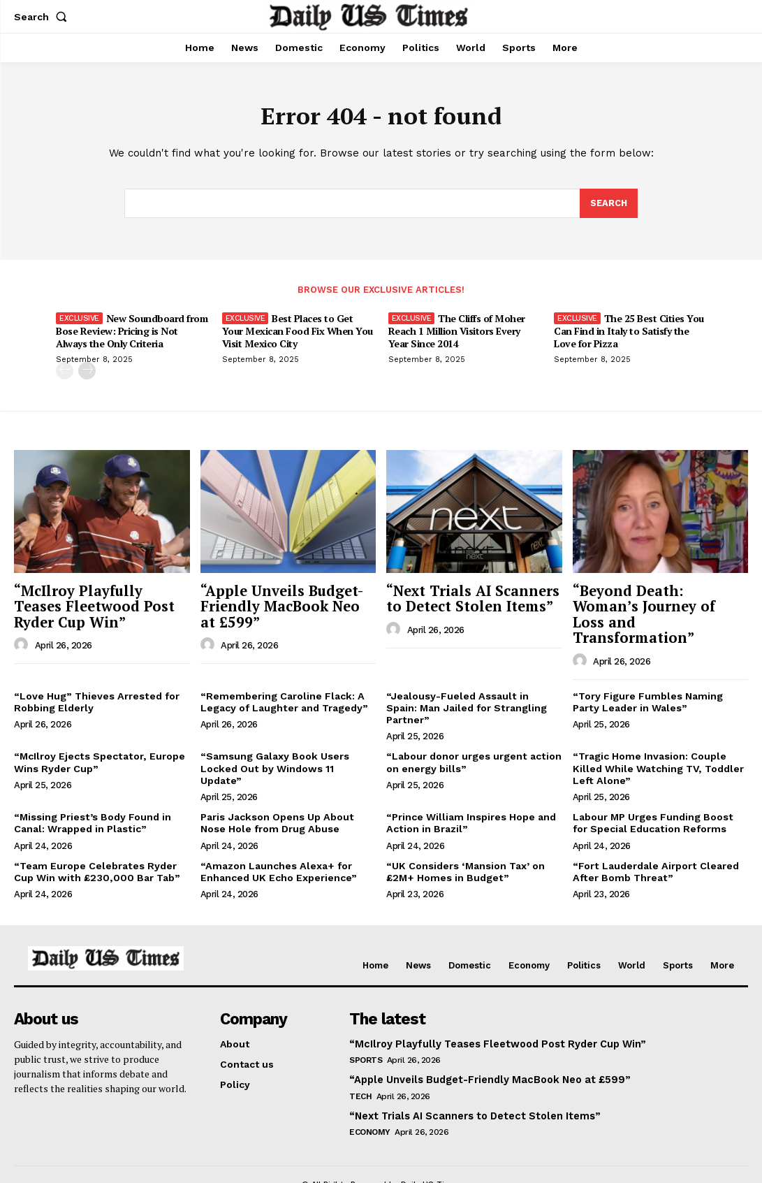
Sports (365, 1027)
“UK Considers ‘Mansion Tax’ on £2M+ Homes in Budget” (465, 840)
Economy (369, 1098)
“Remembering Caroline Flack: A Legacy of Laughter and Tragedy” (283, 684)
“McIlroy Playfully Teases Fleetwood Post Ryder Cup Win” (100, 606)
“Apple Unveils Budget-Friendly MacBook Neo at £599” (284, 606)
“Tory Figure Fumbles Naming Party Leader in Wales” (648, 684)
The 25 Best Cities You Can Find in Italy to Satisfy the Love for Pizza (629, 333)
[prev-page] (64, 373)
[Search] (608, 205)
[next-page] (87, 373)
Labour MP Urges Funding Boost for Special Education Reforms (652, 792)
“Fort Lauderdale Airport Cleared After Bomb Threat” (655, 840)
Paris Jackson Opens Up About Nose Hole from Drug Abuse (275, 792)
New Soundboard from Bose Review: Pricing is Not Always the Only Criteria (131, 333)
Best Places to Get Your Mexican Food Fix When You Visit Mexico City (297, 333)
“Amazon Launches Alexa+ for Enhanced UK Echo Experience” (278, 840)
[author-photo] (23, 643)
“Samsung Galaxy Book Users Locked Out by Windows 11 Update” (287, 732)
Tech (360, 1062)
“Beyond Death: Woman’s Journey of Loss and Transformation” (657, 606)
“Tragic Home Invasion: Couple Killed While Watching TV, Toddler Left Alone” (657, 738)
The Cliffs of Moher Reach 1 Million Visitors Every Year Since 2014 (456, 333)
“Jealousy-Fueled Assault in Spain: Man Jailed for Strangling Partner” (473, 684)
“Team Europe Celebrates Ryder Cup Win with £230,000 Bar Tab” (94, 840)
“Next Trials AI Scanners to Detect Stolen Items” (467, 599)
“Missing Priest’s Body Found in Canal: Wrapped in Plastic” (92, 792)
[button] (43, 16)
